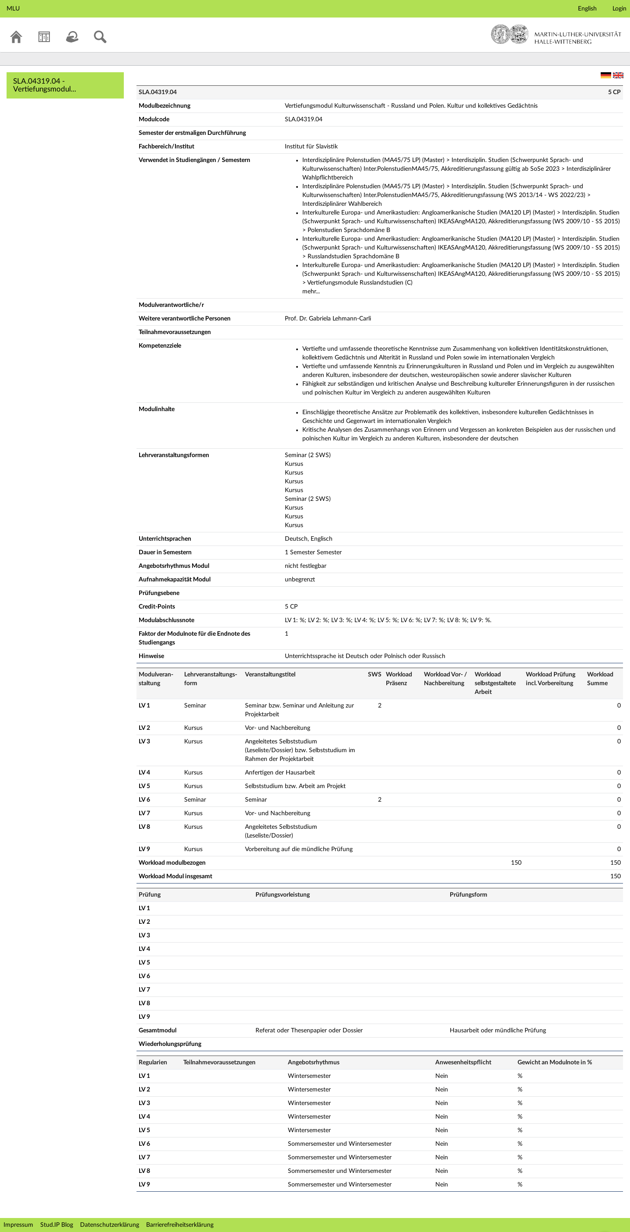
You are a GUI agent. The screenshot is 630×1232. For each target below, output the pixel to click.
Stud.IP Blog (56, 1225)
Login (619, 9)
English (587, 9)
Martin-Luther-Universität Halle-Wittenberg (556, 34)
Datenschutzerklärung (109, 1225)
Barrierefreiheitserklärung (180, 1225)
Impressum (18, 1225)
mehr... (311, 292)
